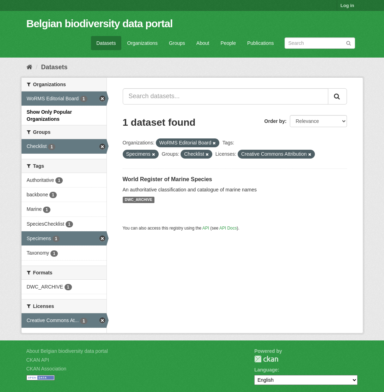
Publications (260, 43)
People (228, 43)
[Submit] (349, 43)
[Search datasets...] (225, 96)
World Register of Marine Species (167, 179)
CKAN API (37, 360)
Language (266, 370)
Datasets (106, 43)
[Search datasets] (320, 43)
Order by (274, 121)
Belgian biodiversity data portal (99, 23)
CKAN (266, 359)
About (202, 43)
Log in (347, 5)
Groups (177, 43)
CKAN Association (46, 369)
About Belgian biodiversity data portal (67, 351)
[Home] (29, 67)
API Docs (228, 228)
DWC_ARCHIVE (138, 200)
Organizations (142, 43)
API (205, 228)
